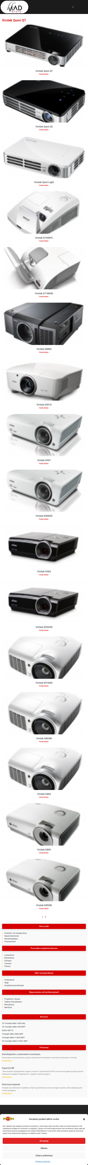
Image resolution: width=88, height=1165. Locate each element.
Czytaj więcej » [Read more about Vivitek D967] (44, 463)
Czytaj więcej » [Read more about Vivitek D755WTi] (44, 241)
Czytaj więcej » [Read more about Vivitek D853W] (44, 908)
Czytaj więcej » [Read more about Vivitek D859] (44, 853)
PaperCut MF (8, 1068)
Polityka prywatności (42, 1161)
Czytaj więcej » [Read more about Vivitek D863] (44, 797)
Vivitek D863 (44, 794)
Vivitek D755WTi (44, 237)
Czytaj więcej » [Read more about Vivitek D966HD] (44, 519)
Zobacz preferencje (44, 1155)
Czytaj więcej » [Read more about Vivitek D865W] (44, 741)
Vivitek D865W (44, 738)
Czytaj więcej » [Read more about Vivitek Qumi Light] (44, 185)
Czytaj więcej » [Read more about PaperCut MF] (7, 1077)
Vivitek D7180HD (44, 293)
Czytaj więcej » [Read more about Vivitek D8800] (44, 352)
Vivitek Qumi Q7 (44, 71)
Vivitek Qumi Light (44, 182)
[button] (84, 1119)
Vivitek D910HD (44, 682)
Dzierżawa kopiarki (11, 1084)
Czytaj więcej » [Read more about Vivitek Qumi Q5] (44, 130)
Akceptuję (44, 1141)
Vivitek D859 (44, 849)
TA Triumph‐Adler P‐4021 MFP (15, 1041)
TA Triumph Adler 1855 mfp (13, 1023)
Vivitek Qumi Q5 (44, 126)
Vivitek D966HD (44, 515)
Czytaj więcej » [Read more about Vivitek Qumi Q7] (44, 74)
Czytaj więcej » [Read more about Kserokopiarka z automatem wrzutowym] (7, 1061)
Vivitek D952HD (44, 627)
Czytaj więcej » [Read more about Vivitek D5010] (44, 408)
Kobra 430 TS (7, 1030)
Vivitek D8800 (44, 349)
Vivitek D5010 (44, 404)
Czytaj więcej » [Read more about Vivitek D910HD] (44, 686)
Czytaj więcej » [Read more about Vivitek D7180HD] (44, 296)
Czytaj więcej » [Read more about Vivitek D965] (44, 575)
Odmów (44, 1148)
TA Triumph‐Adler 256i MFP (13, 1027)
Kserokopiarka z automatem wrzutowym (21, 1054)
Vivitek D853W (44, 905)
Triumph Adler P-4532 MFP (13, 1037)
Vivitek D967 (44, 460)
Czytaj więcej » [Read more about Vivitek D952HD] (44, 630)
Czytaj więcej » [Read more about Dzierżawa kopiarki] (7, 1093)
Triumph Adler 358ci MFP (12, 1034)
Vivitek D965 (44, 571)
